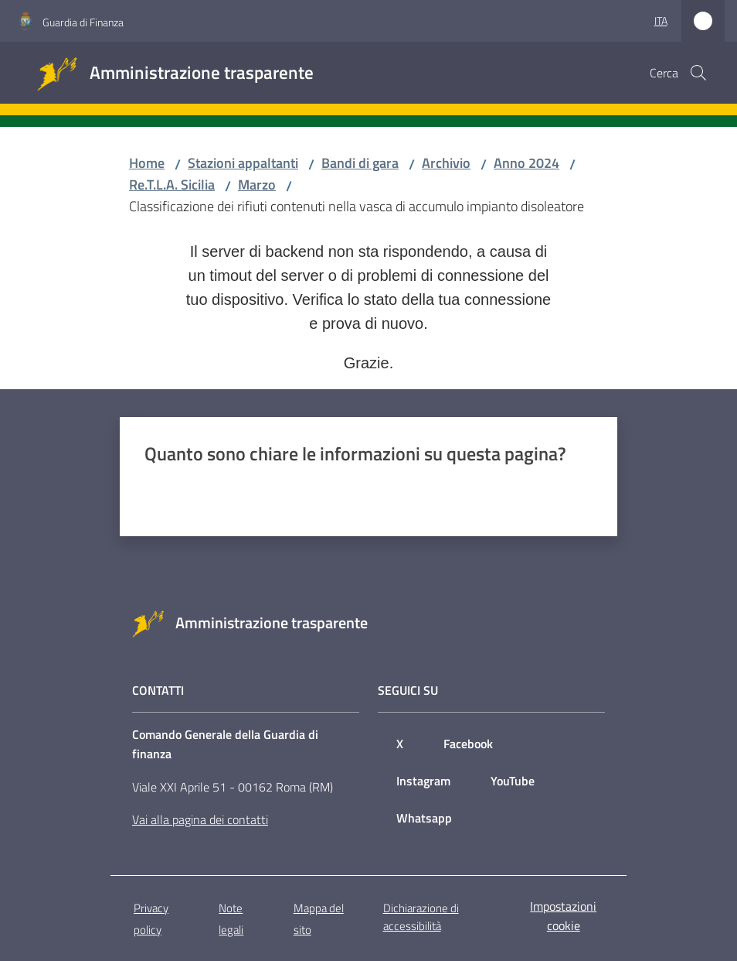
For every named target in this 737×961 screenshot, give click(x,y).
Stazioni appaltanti (243, 162)
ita (660, 20)
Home (147, 162)
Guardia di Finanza (83, 22)
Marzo (257, 184)
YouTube (513, 780)
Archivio (446, 162)
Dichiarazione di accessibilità (421, 917)
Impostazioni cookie (563, 916)
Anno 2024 (526, 162)
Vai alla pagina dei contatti (200, 819)
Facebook (468, 743)
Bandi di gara (360, 162)
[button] (698, 73)
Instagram (423, 780)
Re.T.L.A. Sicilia (172, 184)
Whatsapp (424, 818)
